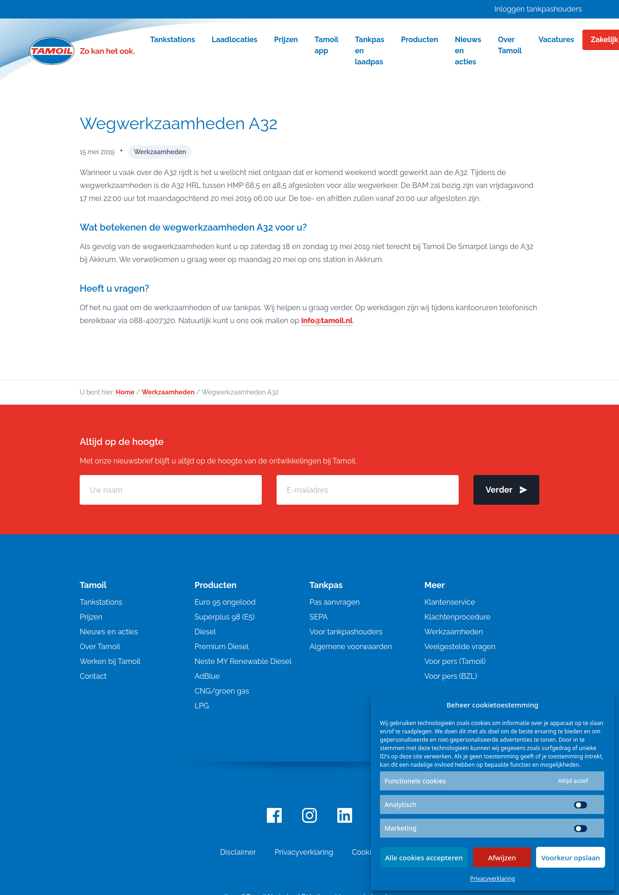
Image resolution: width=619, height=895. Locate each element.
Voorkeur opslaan (570, 857)
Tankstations (101, 602)
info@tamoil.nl (327, 320)
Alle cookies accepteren (424, 857)
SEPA (319, 617)
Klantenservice (449, 602)
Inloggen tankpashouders (538, 9)
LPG (202, 705)
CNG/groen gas (222, 691)
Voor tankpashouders (346, 631)
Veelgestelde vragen (459, 646)
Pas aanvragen (335, 602)
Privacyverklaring (492, 878)
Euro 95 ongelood (225, 602)
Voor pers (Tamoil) (455, 661)
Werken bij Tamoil (110, 661)
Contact (93, 676)
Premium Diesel (222, 646)
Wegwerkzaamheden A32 (179, 123)
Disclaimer (238, 852)
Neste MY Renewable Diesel (243, 661)
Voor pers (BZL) (450, 676)
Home (125, 392)
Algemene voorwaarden (351, 646)
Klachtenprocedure (457, 617)
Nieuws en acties (109, 631)
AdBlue (207, 676)
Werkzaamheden (160, 152)
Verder (506, 489)
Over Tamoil (100, 646)
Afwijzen (502, 857)
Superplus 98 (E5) (225, 617)
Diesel (205, 631)
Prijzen (91, 617)
